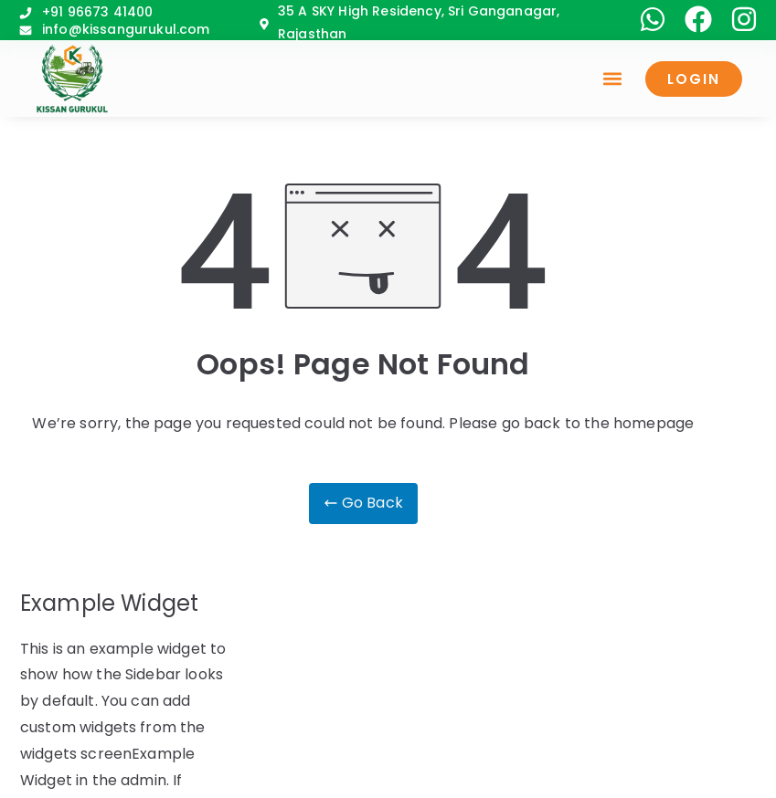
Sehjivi (456, 774)
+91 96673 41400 (97, 12)
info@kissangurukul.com (126, 29)
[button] (627, 79)
